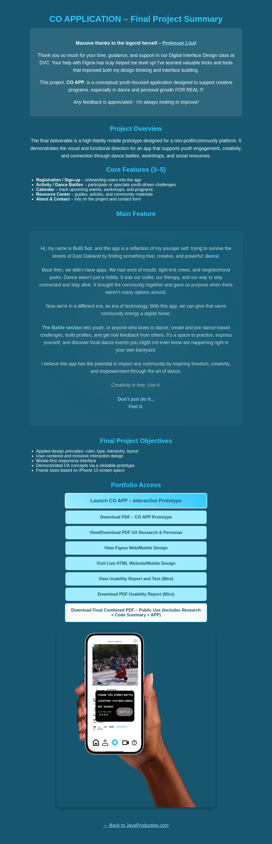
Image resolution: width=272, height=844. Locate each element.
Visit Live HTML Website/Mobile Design (136, 563)
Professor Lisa (178, 43)
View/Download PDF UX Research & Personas (136, 532)
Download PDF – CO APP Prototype (136, 517)
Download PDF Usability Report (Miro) (136, 594)
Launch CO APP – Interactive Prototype (135, 500)
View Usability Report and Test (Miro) (136, 578)
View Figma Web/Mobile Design (136, 548)
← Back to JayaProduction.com (135, 825)
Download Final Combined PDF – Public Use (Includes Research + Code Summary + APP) (136, 612)
